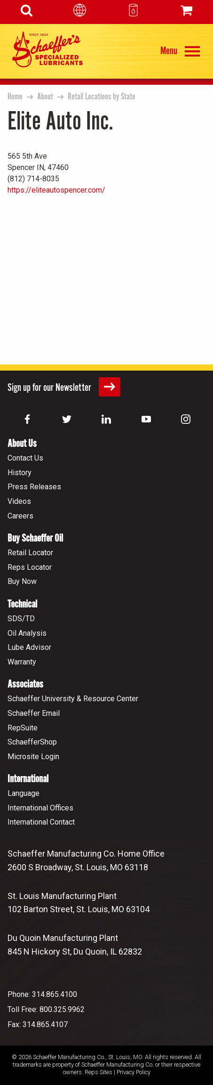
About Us (22, 444)
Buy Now (22, 581)
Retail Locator (30, 552)
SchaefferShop (32, 741)
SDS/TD (21, 618)
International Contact (41, 822)
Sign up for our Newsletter (64, 387)
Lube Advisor (29, 647)
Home (15, 97)
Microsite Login (33, 756)
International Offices (40, 807)
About (45, 97)
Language (23, 793)
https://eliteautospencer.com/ (56, 190)
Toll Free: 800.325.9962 (46, 1009)
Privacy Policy (133, 1072)
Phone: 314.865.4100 (42, 994)
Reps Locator (30, 567)
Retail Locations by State (101, 97)
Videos (19, 501)
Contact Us (25, 457)
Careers (20, 515)
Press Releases (34, 486)
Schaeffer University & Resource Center (73, 698)
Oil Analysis (27, 633)
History (20, 472)
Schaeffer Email (34, 713)
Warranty (22, 661)
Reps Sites (98, 1072)
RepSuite (23, 727)
